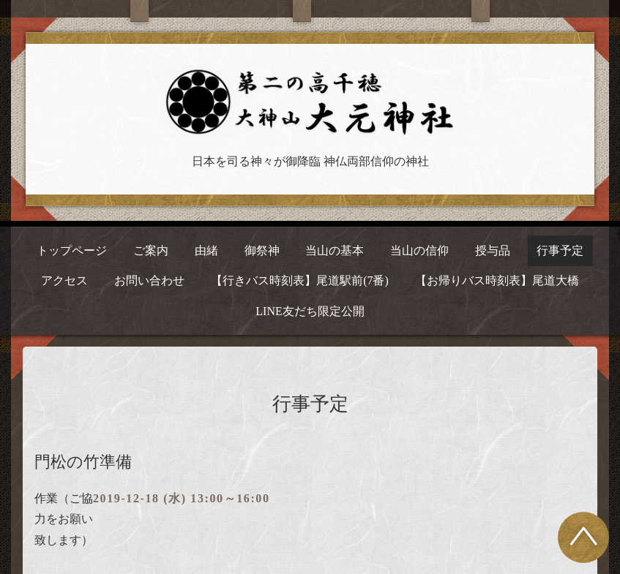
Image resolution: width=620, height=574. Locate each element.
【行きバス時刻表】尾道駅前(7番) (300, 280)
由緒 (206, 250)
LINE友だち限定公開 (309, 311)
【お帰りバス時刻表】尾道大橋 (497, 280)
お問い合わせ (149, 280)
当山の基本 (334, 250)
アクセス (64, 280)
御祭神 (262, 250)
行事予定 (560, 250)
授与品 (492, 250)
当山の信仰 (419, 250)
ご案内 (150, 250)
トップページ (72, 250)
